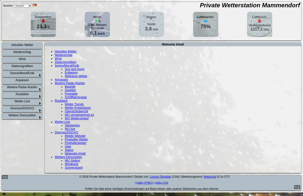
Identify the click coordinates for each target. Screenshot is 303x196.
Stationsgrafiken (22, 66)
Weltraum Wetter (76, 76)
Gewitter (70, 90)
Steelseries (72, 125)
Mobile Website (75, 136)
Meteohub (210, 176)
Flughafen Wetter (76, 139)
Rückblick (22, 94)
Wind (22, 59)
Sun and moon (74, 69)
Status (69, 150)
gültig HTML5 (144, 182)
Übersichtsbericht (76, 111)
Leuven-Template (160, 176)
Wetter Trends (74, 104)
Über (68, 146)
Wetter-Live (22, 101)
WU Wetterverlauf (76, 118)
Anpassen (22, 80)
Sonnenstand (74, 167)
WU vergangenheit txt (79, 115)
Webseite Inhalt (75, 153)
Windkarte (71, 164)
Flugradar (71, 93)
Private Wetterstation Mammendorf (250, 5)
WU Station (72, 160)
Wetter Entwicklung (78, 108)
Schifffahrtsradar (76, 97)
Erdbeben (71, 72)
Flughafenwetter (75, 143)
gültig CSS (161, 182)
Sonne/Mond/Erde (22, 73)
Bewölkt (70, 86)
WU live (70, 129)
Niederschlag (22, 52)
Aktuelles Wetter (22, 45)
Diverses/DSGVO (22, 108)
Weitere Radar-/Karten (22, 87)
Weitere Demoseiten (22, 115)
